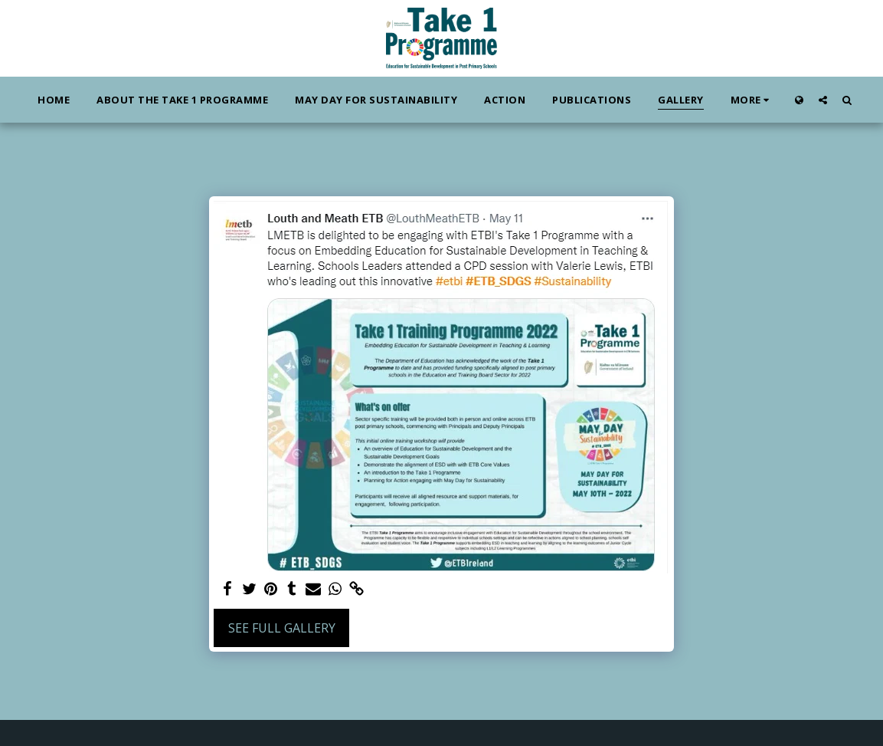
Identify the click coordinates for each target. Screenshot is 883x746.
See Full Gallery (281, 627)
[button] (823, 99)
